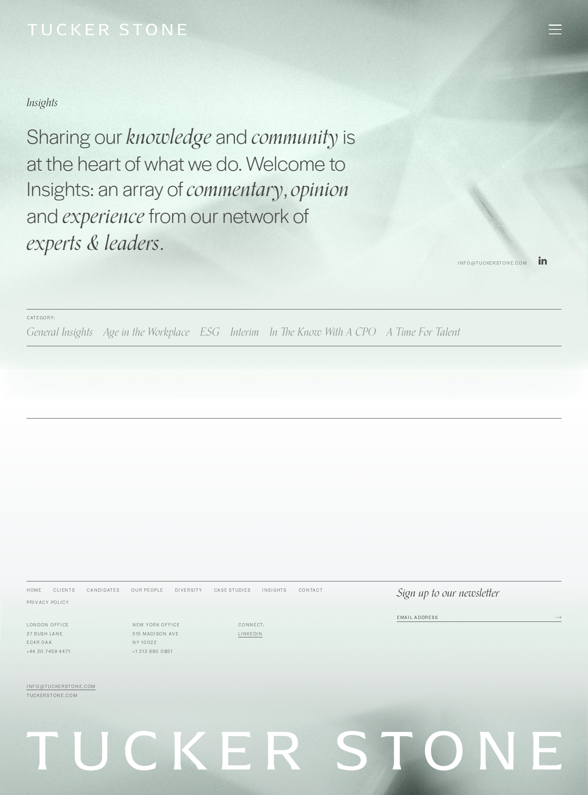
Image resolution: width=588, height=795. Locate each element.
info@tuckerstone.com (492, 263)
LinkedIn (250, 633)
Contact (310, 589)
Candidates (103, 589)
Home (34, 589)
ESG (210, 332)
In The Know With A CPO (323, 332)
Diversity (188, 589)
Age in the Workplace (146, 332)
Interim (244, 332)
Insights (274, 589)
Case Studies (232, 589)
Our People (147, 589)
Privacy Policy (48, 602)
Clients (64, 589)
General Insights (60, 332)
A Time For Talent (423, 332)
